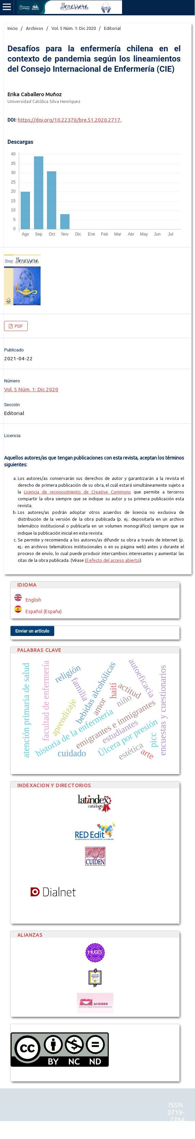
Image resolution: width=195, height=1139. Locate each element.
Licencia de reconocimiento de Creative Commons (77, 491)
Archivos (34, 28)
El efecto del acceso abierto (112, 560)
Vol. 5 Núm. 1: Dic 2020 (73, 28)
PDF (18, 326)
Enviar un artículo (32, 630)
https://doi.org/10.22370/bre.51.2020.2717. (69, 120)
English (33, 600)
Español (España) (44, 611)
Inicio (12, 28)
